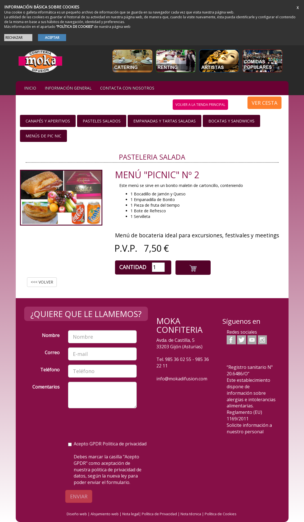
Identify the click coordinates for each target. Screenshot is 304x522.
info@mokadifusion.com (181, 379)
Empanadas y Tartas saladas (164, 121)
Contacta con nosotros (127, 88)
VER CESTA (264, 102)
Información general (68, 88)
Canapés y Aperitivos (48, 121)
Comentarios (46, 387)
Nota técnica (191, 513)
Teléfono (50, 370)
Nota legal (130, 513)
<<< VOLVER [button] (42, 282)
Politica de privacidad (125, 444)
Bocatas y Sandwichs (231, 121)
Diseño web (77, 513)
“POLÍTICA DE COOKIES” (74, 26)
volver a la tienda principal (200, 104)
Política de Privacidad (159, 513)
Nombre (51, 335)
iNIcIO (30, 88)
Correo (52, 352)
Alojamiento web (105, 513)
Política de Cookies (221, 513)
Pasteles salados (102, 121)
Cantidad (132, 267)
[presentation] (111, 423)
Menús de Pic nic (43, 136)
